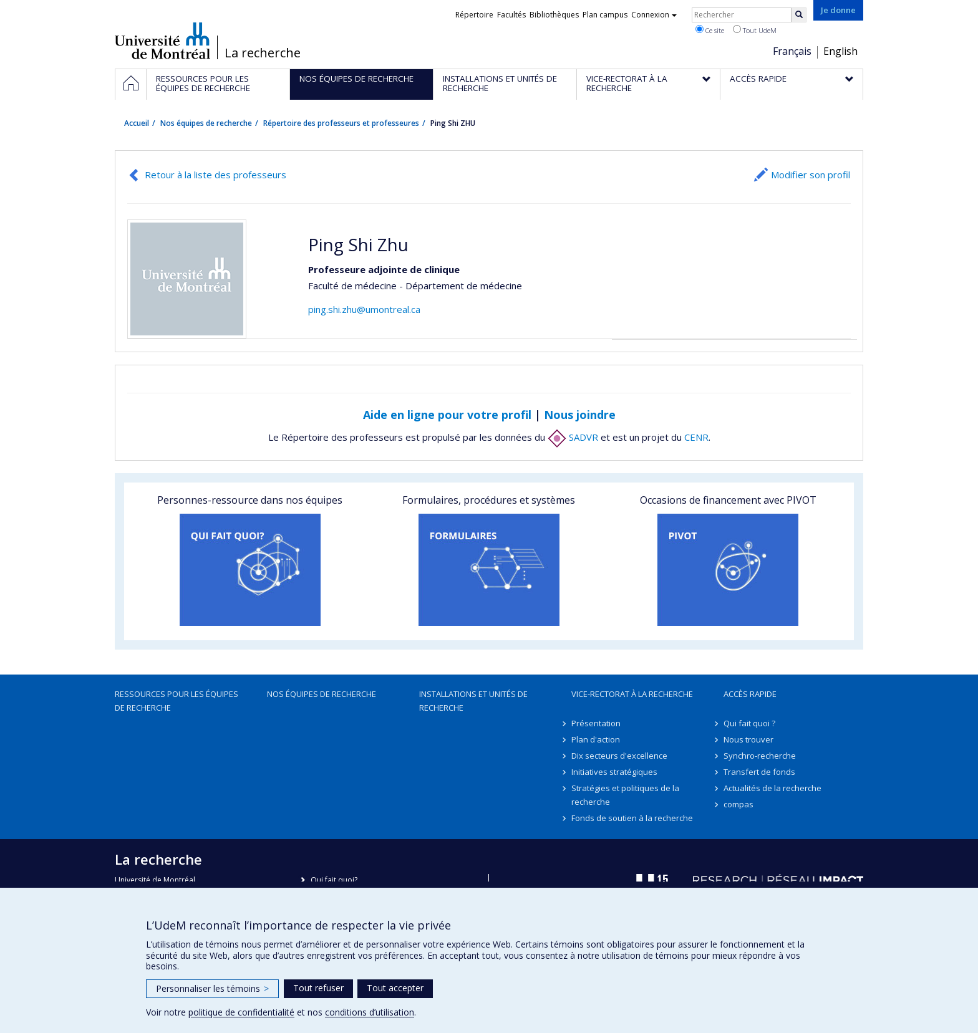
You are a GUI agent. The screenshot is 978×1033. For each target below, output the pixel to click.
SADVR (573, 437)
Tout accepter (395, 988)
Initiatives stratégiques (614, 771)
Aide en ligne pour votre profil (447, 414)
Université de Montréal (162, 40)
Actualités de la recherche (772, 788)
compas (738, 804)
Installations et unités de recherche (473, 700)
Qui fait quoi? (334, 880)
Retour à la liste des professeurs (215, 174)
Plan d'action (595, 739)
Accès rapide (750, 693)
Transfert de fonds (759, 771)
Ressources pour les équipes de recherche (176, 700)
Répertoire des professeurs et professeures (341, 123)
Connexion (654, 14)
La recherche (263, 53)
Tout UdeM (755, 30)
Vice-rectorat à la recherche (632, 693)
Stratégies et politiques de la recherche (625, 794)
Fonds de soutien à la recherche (632, 818)
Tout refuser (318, 988)
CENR (696, 437)
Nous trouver (748, 739)
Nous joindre (580, 414)
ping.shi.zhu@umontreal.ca (364, 309)
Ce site (709, 30)
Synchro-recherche (760, 755)
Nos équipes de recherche (206, 123)
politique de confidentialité (241, 1012)
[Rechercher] (799, 14)
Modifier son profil (810, 174)
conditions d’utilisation (369, 1012)
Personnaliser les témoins (212, 988)
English (840, 51)
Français (792, 51)
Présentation (596, 723)
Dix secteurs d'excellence (619, 755)
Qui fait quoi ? (749, 723)
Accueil (136, 123)
